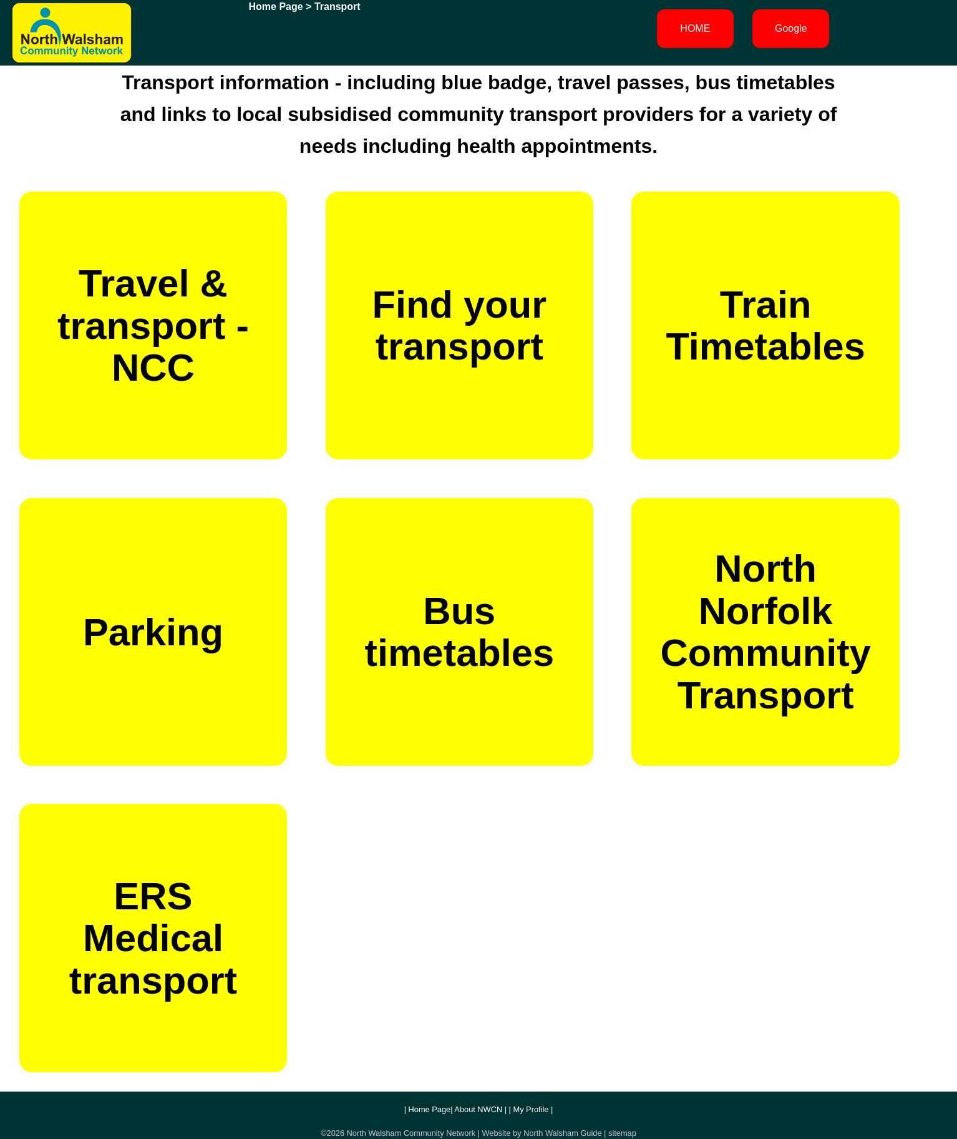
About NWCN (478, 1109)
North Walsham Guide (562, 1133)
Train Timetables (765, 325)
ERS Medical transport (153, 938)
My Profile (531, 1109)
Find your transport (459, 325)
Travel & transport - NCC (153, 325)
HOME (695, 28)
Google (791, 28)
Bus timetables (460, 631)
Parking (153, 631)
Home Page (276, 6)
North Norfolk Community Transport (765, 631)
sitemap (622, 1133)
